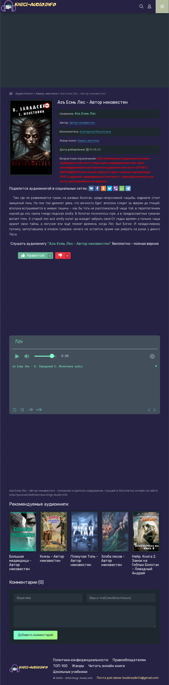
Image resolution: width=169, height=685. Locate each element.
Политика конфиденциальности (80, 660)
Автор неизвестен (82, 122)
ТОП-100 (60, 666)
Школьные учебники (70, 672)
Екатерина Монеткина (95, 131)
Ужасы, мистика (88, 140)
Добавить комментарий (35, 635)
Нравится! (36, 255)
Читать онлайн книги (106, 666)
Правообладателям (129, 660)
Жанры (78, 666)
